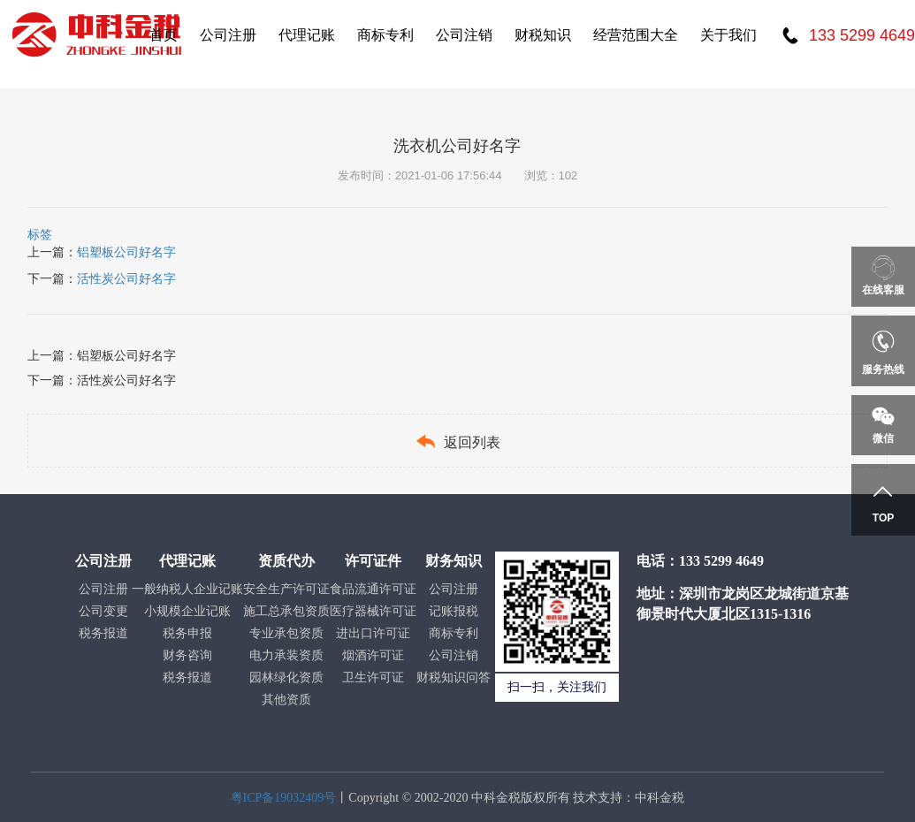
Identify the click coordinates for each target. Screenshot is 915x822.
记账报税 (453, 611)
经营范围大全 (635, 34)
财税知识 (543, 34)
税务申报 (187, 633)
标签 (39, 234)
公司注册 (228, 34)
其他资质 (286, 699)
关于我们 (728, 34)
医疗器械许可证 (373, 611)
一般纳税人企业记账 (187, 589)
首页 (163, 34)
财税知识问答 (453, 677)
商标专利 (385, 34)
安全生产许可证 (286, 589)
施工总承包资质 (286, 611)
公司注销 (464, 34)
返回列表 (457, 441)
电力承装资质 (286, 655)
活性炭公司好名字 (126, 278)
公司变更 (103, 611)
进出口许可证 (373, 633)
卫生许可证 (373, 677)
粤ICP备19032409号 (284, 797)
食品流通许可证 (373, 589)
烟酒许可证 (373, 655)
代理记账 (306, 34)
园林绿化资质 (286, 677)
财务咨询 (187, 655)
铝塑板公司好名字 (126, 252)
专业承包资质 (286, 633)
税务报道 (103, 633)
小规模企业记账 (187, 611)
